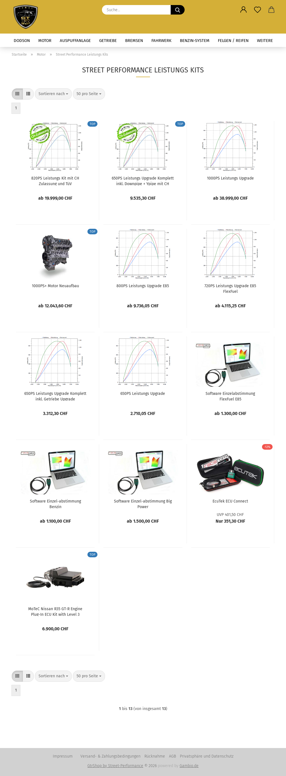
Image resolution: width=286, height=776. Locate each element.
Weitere (265, 40)
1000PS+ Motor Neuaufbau (55, 286)
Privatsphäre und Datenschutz (206, 756)
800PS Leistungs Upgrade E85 (142, 286)
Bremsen (134, 40)
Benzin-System (194, 40)
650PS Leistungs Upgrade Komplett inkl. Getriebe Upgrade (55, 396)
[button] (244, 10)
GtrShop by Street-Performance (115, 765)
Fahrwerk (161, 40)
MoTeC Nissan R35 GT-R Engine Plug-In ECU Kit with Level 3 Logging (55, 611)
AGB (172, 756)
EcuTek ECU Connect (230, 501)
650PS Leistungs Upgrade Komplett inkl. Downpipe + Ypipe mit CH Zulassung (143, 180)
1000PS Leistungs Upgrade (230, 178)
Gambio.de (189, 765)
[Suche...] (178, 10)
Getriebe (108, 40)
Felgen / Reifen (233, 40)
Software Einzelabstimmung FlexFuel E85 (230, 396)
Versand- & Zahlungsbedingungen (110, 756)
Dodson (22, 40)
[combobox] (53, 94)
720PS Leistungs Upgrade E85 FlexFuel (230, 288)
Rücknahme (154, 756)
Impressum (63, 756)
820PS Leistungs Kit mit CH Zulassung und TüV (55, 180)
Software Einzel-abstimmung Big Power (143, 503)
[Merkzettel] (257, 10)
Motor (44, 40)
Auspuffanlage (75, 40)
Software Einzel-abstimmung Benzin (55, 503)
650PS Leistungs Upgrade (142, 393)
